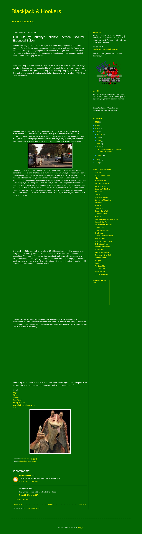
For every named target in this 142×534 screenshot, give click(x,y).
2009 (97, 163)
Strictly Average (100, 258)
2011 (97, 131)
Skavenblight (99, 250)
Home (50, 504)
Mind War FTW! (100, 239)
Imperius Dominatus (102, 230)
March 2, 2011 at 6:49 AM (28, 482)
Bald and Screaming (102, 184)
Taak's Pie (98, 263)
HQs (15, 393)
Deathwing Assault (101, 197)
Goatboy (98, 217)
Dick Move (98, 203)
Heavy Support (19, 403)
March (99, 147)
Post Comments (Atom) (31, 508)
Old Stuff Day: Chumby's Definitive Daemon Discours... (109, 151)
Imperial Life (99, 227)
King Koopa (99, 233)
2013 (97, 125)
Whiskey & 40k (100, 272)
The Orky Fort (100, 269)
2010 (97, 160)
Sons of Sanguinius (102, 252)
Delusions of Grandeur (103, 200)
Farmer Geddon (25, 475)
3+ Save (98, 173)
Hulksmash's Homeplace (104, 225)
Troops (16, 398)
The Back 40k (100, 266)
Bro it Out (98, 192)
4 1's (96, 178)
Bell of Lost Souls (101, 186)
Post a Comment (22, 500)
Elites (15, 395)
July (98, 137)
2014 (97, 122)
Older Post (82, 504)
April (99, 144)
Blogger (80, 527)
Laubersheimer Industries (104, 236)
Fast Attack (17, 400)
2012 (97, 128)
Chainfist (98, 195)
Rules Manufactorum (102, 247)
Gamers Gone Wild (101, 211)
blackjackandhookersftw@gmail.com (106, 49)
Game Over (99, 208)
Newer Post (18, 504)
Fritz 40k (98, 205)
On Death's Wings (101, 244)
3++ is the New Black (102, 175)
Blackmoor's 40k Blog (102, 189)
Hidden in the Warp (101, 222)
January (100, 155)
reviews (33, 461)
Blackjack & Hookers (36, 11)
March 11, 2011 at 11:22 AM (29, 495)
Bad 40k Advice (100, 181)
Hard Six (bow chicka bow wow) (106, 219)
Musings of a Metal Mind (103, 241)
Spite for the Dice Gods (103, 255)
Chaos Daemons (24, 461)
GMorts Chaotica (101, 214)
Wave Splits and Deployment (24, 405)
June (99, 141)
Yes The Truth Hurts (102, 274)
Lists (15, 407)
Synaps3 (98, 260)
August (100, 134)
